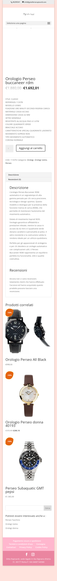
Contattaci (11, 562)
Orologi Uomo (41, 175)
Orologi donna (11, 543)
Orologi (30, 175)
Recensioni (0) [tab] (14, 194)
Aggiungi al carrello (30, 163)
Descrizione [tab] (13, 190)
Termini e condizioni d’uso (21, 559)
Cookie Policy (41, 562)
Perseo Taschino (12, 535)
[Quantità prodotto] (9, 164)
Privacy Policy (25, 562)
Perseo (8, 178)
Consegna (40, 559)
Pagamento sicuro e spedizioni (27, 556)
